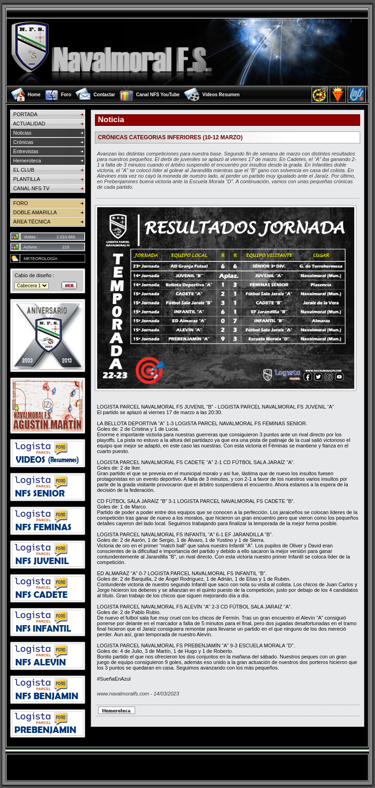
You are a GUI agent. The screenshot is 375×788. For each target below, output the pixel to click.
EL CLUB (22, 170)
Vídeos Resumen (221, 94)
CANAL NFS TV (29, 188)
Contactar (104, 94)
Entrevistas (24, 151)
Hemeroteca (25, 160)
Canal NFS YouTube (158, 94)
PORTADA (23, 114)
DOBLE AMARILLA (33, 212)
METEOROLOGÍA (38, 258)
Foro (66, 94)
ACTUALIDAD (27, 123)
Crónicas (21, 142)
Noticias (20, 133)
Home (34, 94)
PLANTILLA (25, 179)
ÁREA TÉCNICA (30, 221)
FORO (19, 203)
